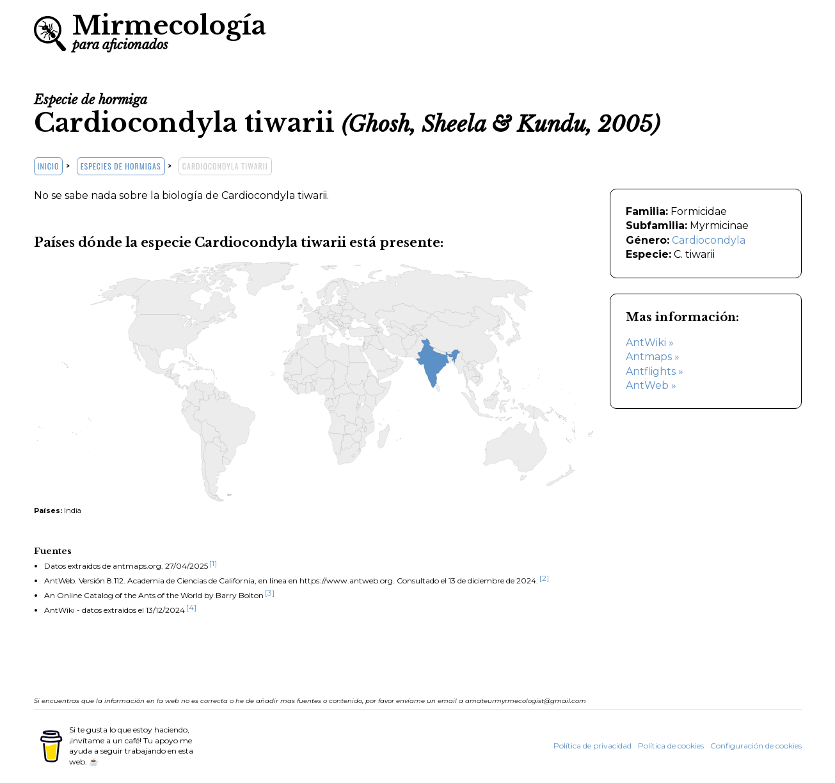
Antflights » (654, 371)
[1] (213, 563)
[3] (269, 592)
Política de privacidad (592, 745)
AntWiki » (650, 342)
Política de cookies (671, 745)
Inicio (49, 166)
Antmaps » (653, 357)
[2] (544, 578)
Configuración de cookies (756, 745)
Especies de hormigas (121, 166)
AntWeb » (651, 385)
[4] (191, 607)
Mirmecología (169, 30)
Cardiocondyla (708, 240)
